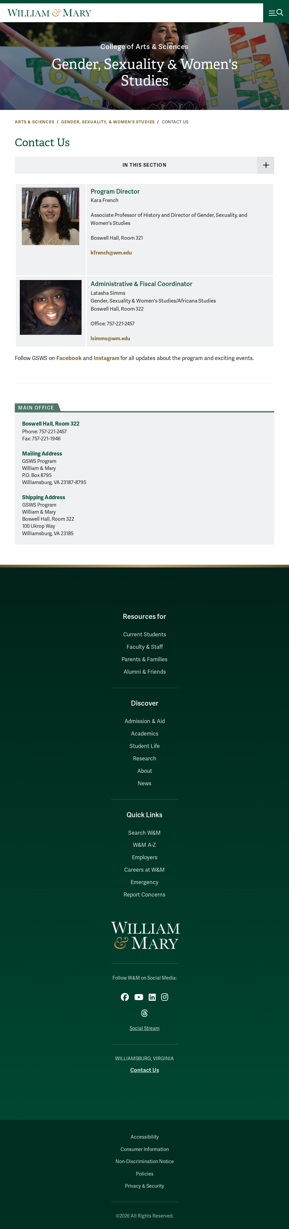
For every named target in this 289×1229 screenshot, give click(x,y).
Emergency (144, 882)
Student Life (145, 746)
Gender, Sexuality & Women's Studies (144, 72)
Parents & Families (144, 659)
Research (144, 758)
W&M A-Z (144, 845)
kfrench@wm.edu (111, 252)
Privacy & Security (144, 1186)
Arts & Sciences (34, 122)
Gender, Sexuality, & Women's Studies (108, 122)
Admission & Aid (145, 721)
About (144, 771)
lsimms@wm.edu (110, 338)
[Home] (49, 12)
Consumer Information (145, 1149)
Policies (144, 1174)
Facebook (69, 358)
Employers (144, 857)
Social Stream (144, 1028)
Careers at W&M (144, 870)
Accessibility (145, 1137)
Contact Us (144, 1070)
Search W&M (144, 833)
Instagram (107, 358)
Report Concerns (144, 894)
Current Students (144, 634)
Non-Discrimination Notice (144, 1161)
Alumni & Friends (145, 672)
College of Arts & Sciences (144, 47)
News (144, 783)
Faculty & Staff (145, 647)
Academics (144, 733)
